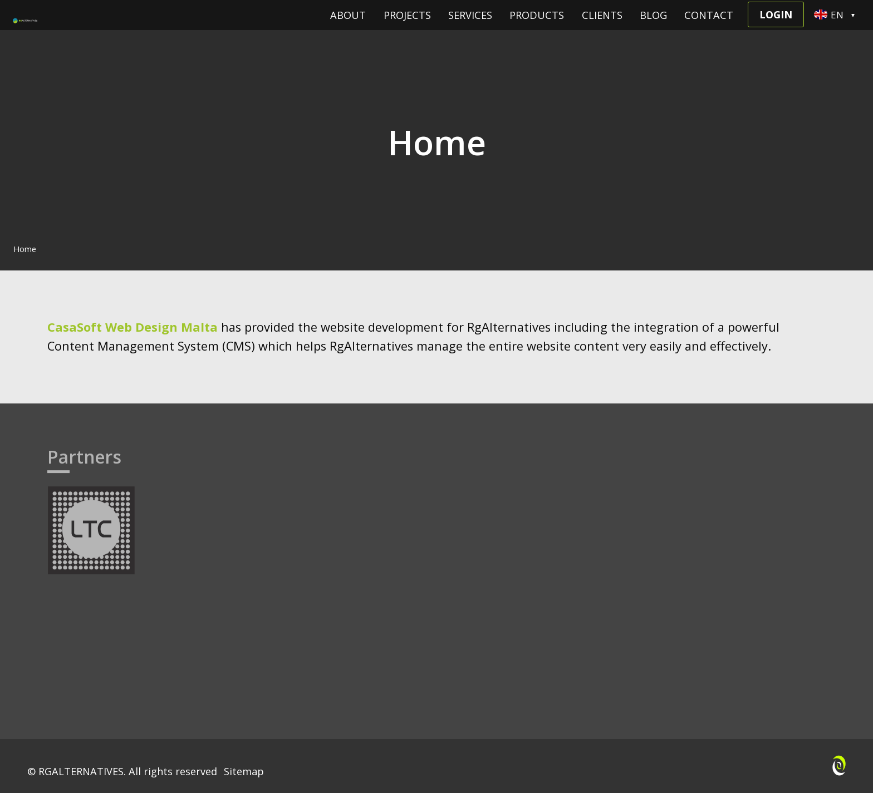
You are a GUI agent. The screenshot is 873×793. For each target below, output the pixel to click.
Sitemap (244, 771)
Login (775, 28)
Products (536, 29)
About (348, 29)
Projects (407, 29)
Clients (602, 29)
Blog (653, 29)
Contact (708, 29)
